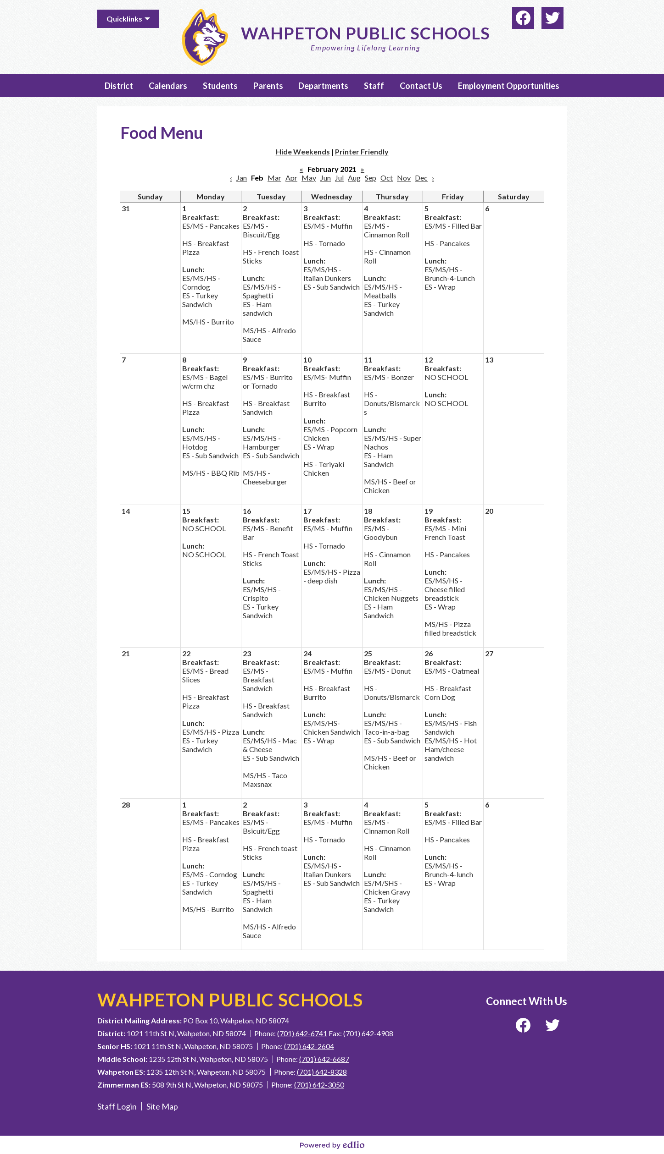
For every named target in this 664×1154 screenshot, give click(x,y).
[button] (119, 85)
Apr (291, 177)
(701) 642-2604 (309, 1046)
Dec (421, 177)
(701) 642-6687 (324, 1059)
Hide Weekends (303, 151)
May (308, 177)
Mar (274, 177)
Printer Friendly (362, 151)
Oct (386, 177)
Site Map (162, 1106)
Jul (339, 177)
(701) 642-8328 (322, 1071)
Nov (404, 177)
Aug (354, 177)
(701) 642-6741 (302, 1033)
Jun (325, 177)
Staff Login (117, 1106)
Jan (241, 177)
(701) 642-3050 (319, 1084)
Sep (370, 177)
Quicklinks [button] (124, 18)
